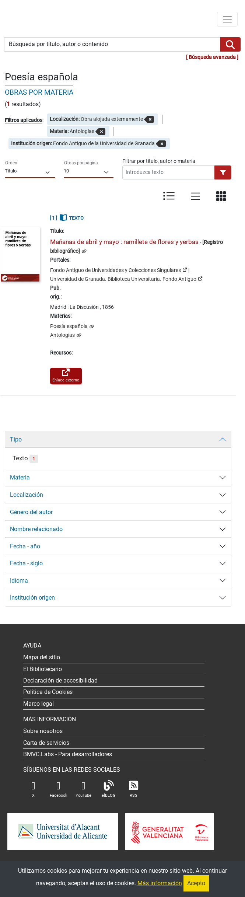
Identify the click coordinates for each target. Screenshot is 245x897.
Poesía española (69, 326)
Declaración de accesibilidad (60, 680)
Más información (159, 883)
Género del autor (31, 512)
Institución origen (32, 597)
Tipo (16, 439)
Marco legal (38, 703)
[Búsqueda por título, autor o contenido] (112, 44)
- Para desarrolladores (67, 754)
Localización (26, 494)
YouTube (83, 789)
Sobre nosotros (43, 730)
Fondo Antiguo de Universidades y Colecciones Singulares (118, 269)
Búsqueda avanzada (212, 57)
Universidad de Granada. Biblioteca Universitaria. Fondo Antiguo (126, 278)
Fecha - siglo (26, 563)
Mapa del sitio (41, 657)
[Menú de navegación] (227, 19)
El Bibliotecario (42, 669)
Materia (20, 477)
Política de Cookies (48, 691)
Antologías (63, 335)
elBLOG (109, 789)
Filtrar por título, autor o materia (158, 161)
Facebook (58, 789)
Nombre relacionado (36, 529)
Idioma (19, 580)
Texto (25, 458)
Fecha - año (25, 546)
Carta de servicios (46, 742)
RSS (133, 789)
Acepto (196, 883)
